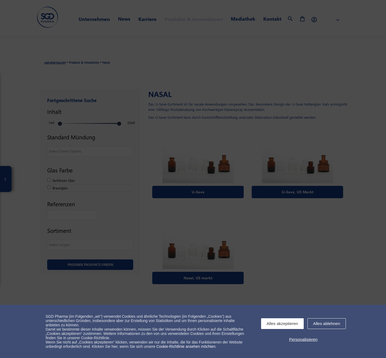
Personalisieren (303, 339)
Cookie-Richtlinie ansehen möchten (185, 346)
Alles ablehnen (326, 323)
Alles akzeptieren (282, 323)
